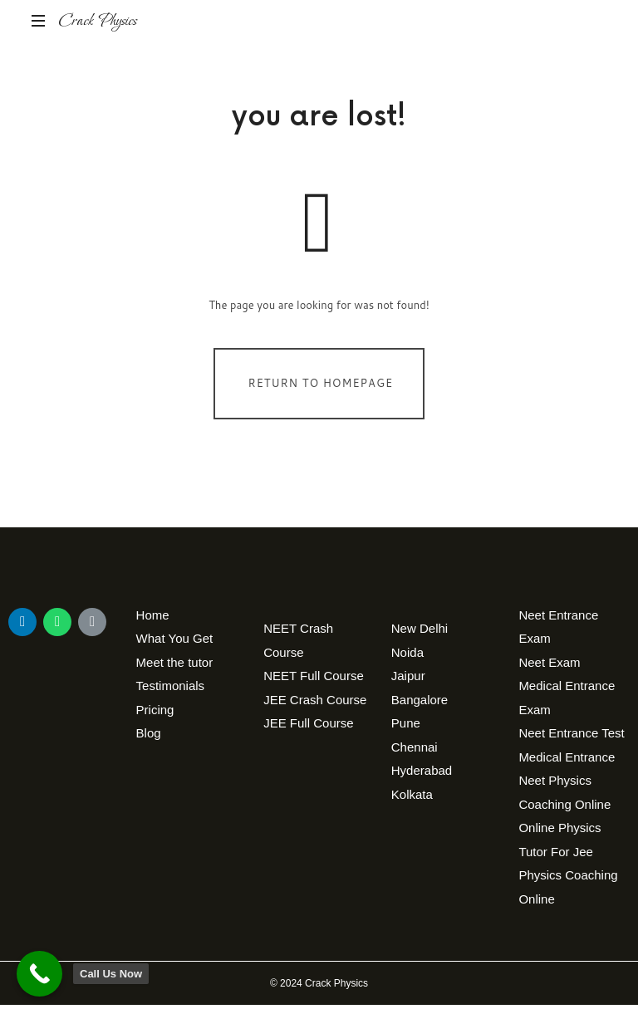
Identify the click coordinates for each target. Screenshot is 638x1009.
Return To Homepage (321, 386)
